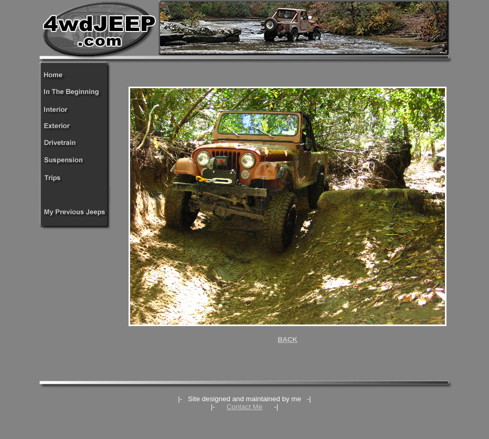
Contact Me (244, 407)
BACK (287, 339)
